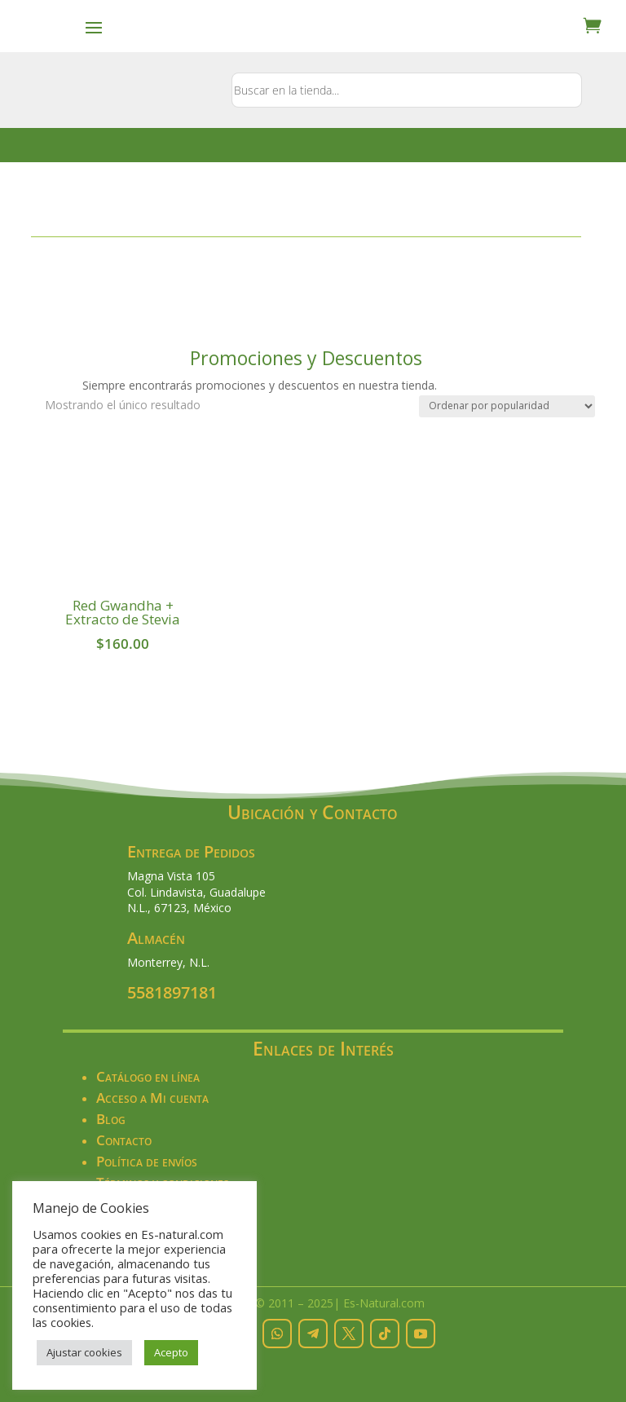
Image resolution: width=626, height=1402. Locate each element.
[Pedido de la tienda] (507, 406)
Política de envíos (146, 1161)
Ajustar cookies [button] (84, 1352)
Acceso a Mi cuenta (152, 1097)
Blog (111, 1118)
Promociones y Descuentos (306, 358)
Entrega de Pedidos (191, 851)
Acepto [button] (171, 1352)
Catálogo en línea (148, 1076)
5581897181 (172, 992)
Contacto (124, 1140)
